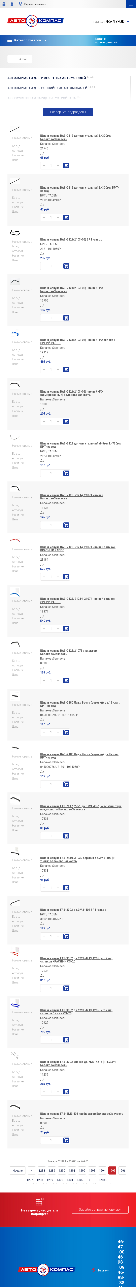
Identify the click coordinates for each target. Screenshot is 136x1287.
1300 (60, 1184)
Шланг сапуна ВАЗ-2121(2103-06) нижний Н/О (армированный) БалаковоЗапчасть (71, 397)
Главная (19, 59)
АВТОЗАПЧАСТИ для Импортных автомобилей (50, 78)
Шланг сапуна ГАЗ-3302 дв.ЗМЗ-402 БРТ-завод (73, 914)
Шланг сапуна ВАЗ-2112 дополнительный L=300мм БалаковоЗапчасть (75, 142)
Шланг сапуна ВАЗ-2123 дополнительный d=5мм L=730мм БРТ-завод (81, 449)
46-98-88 (115, 1256)
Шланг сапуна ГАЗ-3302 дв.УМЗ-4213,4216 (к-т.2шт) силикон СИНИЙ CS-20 (76, 1016)
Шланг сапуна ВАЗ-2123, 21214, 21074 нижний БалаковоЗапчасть (71, 501)
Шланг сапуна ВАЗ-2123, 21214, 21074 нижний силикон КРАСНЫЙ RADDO (77, 553)
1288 (42, 1175)
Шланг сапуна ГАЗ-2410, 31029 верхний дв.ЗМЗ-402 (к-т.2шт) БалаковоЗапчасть (78, 864)
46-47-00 (115, 1246)
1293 (92, 1175)
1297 (30, 1184)
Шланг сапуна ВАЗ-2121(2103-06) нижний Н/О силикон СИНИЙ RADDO (77, 345)
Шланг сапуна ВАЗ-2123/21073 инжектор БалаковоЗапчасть (68, 656)
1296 (122, 1175)
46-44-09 (115, 1261)
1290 (62, 1175)
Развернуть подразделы (68, 114)
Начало (18, 1175)
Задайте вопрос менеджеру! (100, 1214)
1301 (70, 1184)
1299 (50, 1184)
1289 (52, 1175)
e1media (79, 1273)
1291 (72, 1175)
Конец (103, 1184)
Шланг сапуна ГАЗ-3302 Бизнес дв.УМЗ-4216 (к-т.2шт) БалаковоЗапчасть (78, 1068)
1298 (40, 1184)
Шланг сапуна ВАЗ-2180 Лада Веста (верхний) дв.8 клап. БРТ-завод (79, 760)
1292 (82, 1175)
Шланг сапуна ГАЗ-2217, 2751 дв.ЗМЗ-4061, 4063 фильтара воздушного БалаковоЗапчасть (81, 812)
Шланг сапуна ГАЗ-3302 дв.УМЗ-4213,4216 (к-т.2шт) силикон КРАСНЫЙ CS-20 (76, 964)
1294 (102, 1175)
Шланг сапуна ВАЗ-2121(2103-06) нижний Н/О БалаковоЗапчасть (71, 294)
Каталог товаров (24, 40)
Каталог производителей (106, 40)
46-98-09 (115, 1251)
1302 (80, 1184)
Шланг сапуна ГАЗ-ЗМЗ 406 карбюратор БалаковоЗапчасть (81, 1118)
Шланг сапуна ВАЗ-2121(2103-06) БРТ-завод (71, 243)
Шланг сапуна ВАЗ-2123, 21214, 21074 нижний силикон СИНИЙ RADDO (77, 605)
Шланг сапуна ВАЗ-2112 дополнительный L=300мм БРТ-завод (79, 193)
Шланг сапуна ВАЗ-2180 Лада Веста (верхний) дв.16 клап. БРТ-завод (80, 708)
